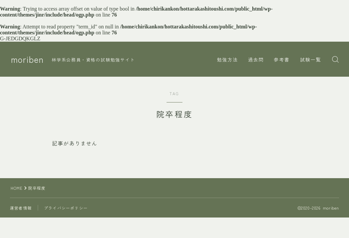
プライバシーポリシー (66, 208)
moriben (28, 59)
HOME (17, 188)
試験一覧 (310, 59)
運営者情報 (21, 208)
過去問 (256, 59)
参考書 (282, 59)
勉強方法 (227, 59)
